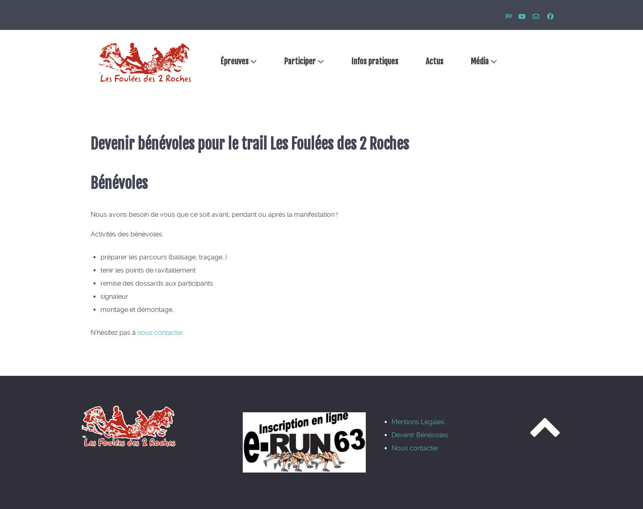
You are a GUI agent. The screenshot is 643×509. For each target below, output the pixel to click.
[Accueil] (145, 62)
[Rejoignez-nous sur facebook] (550, 16)
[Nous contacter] (537, 16)
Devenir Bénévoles (420, 435)
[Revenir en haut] (545, 435)
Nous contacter (415, 448)
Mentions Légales (418, 422)
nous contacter (160, 332)
